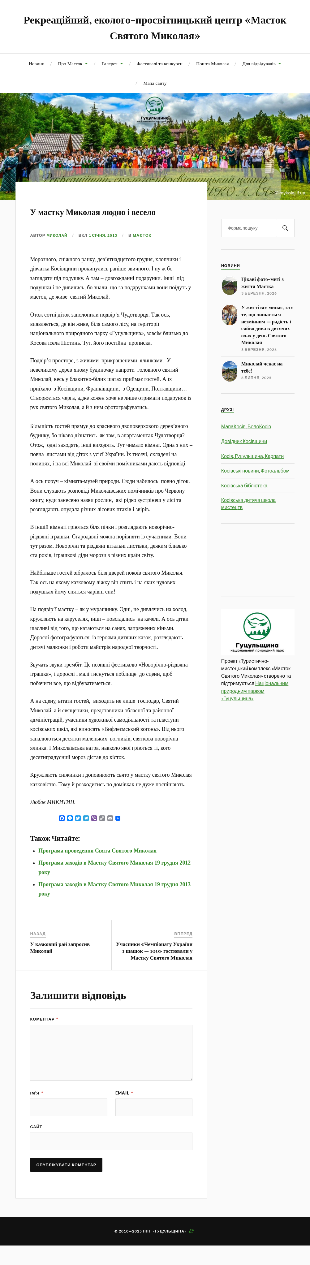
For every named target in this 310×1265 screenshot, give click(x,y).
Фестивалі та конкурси (160, 63)
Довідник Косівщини (244, 441)
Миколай (57, 252)
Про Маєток (70, 63)
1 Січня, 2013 (106, 252)
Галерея (109, 63)
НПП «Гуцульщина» (165, 1250)
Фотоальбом (275, 470)
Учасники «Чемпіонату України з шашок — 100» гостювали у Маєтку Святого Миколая (154, 968)
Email (124, 1110)
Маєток (146, 252)
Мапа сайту (154, 83)
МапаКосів (233, 426)
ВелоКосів (259, 426)
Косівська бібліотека (244, 485)
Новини (36, 63)
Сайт (36, 1145)
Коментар (44, 1036)
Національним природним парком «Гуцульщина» (255, 690)
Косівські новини (240, 470)
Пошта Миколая (212, 63)
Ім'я (36, 1110)
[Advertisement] (249, 559)
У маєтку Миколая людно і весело (109, 218)
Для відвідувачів (259, 63)
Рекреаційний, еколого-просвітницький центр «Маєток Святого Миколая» (155, 26)
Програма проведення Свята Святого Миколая (97, 869)
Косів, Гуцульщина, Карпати (252, 456)
